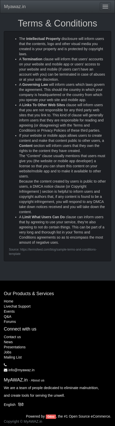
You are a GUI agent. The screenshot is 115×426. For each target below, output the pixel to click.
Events (9, 311)
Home (8, 301)
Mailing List (13, 357)
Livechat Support (17, 306)
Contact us (12, 337)
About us (37, 380)
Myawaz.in (15, 6)
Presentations (15, 347)
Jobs (7, 352)
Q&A (7, 316)
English (10, 405)
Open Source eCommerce (89, 416)
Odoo (50, 416)
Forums (10, 322)
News (8, 342)
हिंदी (21, 405)
